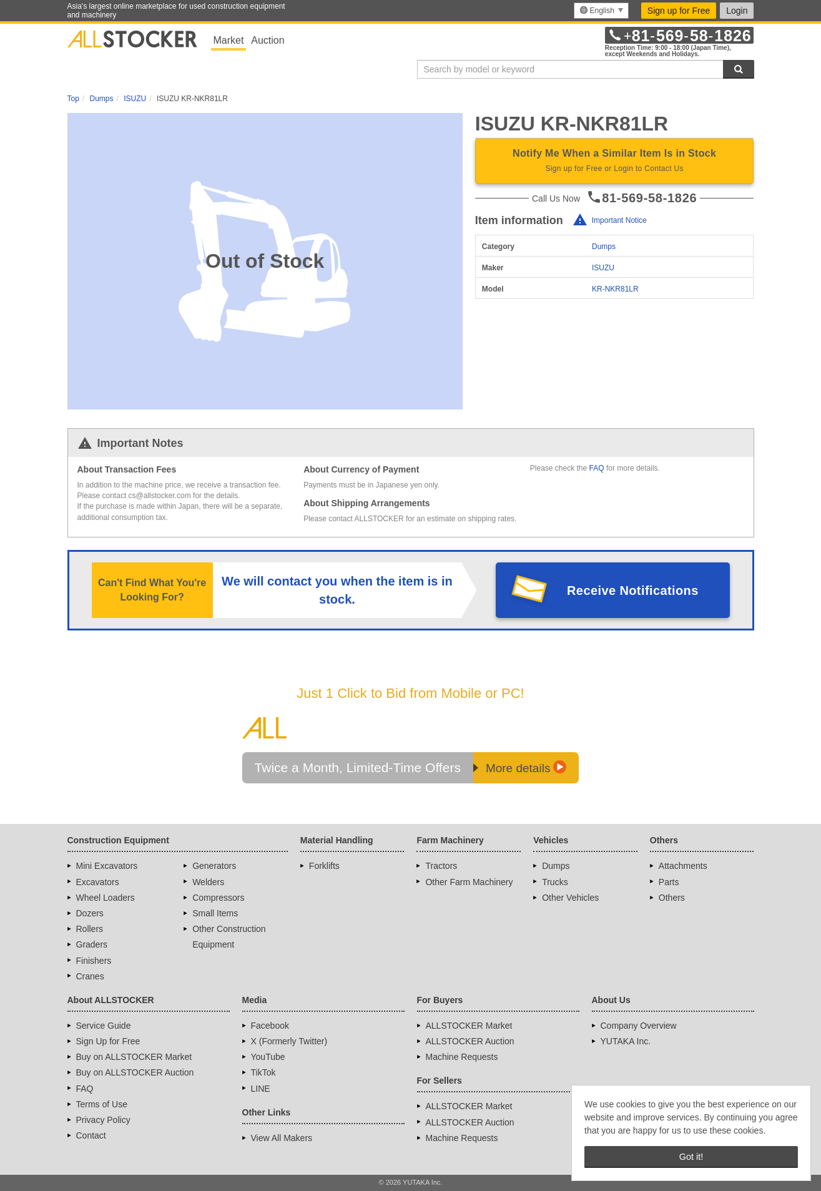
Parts (669, 882)
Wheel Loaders (105, 898)
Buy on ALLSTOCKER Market (134, 1057)
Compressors (218, 898)
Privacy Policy (103, 1120)
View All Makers (282, 1138)
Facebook (270, 1026)
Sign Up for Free (108, 1041)
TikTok (263, 1072)
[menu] (601, 10)
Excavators (97, 882)
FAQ (596, 468)
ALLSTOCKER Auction (470, 1041)
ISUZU (603, 267)
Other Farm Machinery (469, 882)
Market (229, 40)
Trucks (555, 882)
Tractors (441, 866)
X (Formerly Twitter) (289, 1041)
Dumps (604, 246)
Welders (208, 882)
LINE (260, 1089)
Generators (214, 866)
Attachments (683, 866)
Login (736, 11)
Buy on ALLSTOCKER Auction (135, 1072)
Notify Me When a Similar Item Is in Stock (615, 161)
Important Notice (619, 220)
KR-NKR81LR (615, 289)
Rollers (90, 929)
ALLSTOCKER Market (469, 1026)
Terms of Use (101, 1104)
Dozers (90, 913)
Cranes (90, 976)
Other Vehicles (570, 898)
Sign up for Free (678, 11)
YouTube (268, 1057)
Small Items (215, 913)
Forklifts (324, 866)
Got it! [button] (691, 1157)
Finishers (94, 961)
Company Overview (639, 1026)
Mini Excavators (107, 866)
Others (672, 898)
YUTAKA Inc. (626, 1041)
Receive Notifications (633, 590)
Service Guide (103, 1026)
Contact (91, 1135)
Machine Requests (462, 1057)
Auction (267, 40)
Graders (92, 944)
